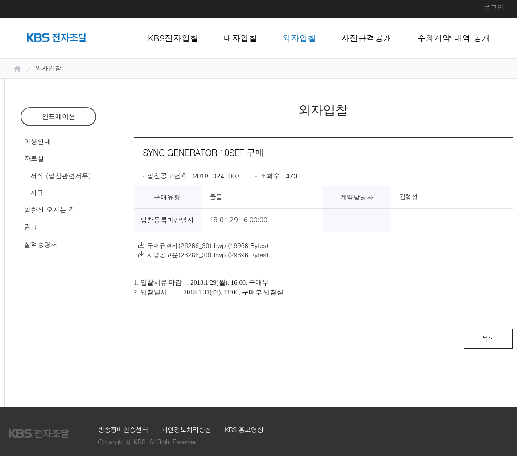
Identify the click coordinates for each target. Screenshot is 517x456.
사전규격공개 (366, 38)
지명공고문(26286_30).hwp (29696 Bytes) (203, 254)
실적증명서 (40, 244)
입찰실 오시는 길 (49, 210)
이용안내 (37, 141)
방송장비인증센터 (123, 429)
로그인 (494, 7)
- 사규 (34, 192)
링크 (30, 227)
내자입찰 (241, 38)
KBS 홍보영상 (244, 429)
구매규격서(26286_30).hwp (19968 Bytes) (203, 245)
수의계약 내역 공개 (454, 38)
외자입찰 (299, 38)
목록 (488, 338)
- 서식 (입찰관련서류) (57, 175)
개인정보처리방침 (186, 429)
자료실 (34, 158)
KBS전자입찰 (173, 38)
